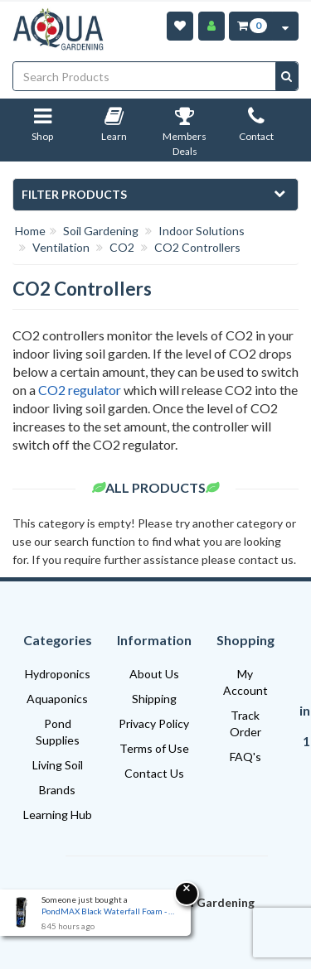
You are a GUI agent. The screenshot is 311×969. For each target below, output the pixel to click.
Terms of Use (154, 748)
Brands (57, 790)
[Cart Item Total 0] (251, 26)
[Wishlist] (180, 26)
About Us (154, 674)
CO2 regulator (79, 390)
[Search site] (286, 76)
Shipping (154, 699)
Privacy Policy (154, 723)
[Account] (211, 26)
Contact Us (154, 773)
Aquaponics (57, 699)
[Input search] (144, 76)
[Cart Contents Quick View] (285, 26)
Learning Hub (57, 815)
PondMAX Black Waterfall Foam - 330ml (107, 911)
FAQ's (245, 757)
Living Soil (57, 765)
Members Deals (185, 135)
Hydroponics (57, 674)
